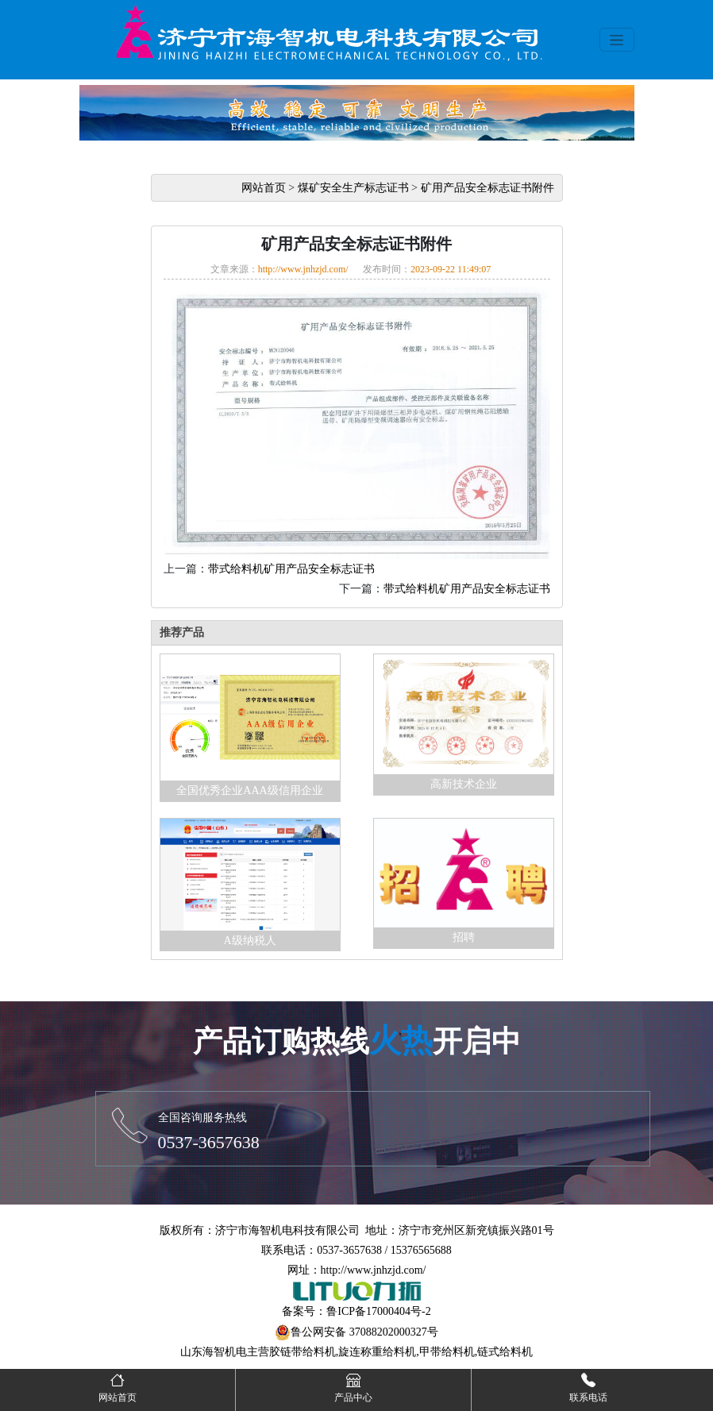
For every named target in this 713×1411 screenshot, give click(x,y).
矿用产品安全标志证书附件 (487, 188)
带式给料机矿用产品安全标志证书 (291, 569)
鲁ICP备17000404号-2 (378, 1311)
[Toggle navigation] (616, 40)
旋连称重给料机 (377, 1352)
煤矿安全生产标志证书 (353, 188)
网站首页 (263, 188)
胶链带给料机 (302, 1352)
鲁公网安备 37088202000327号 (364, 1332)
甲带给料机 (447, 1352)
